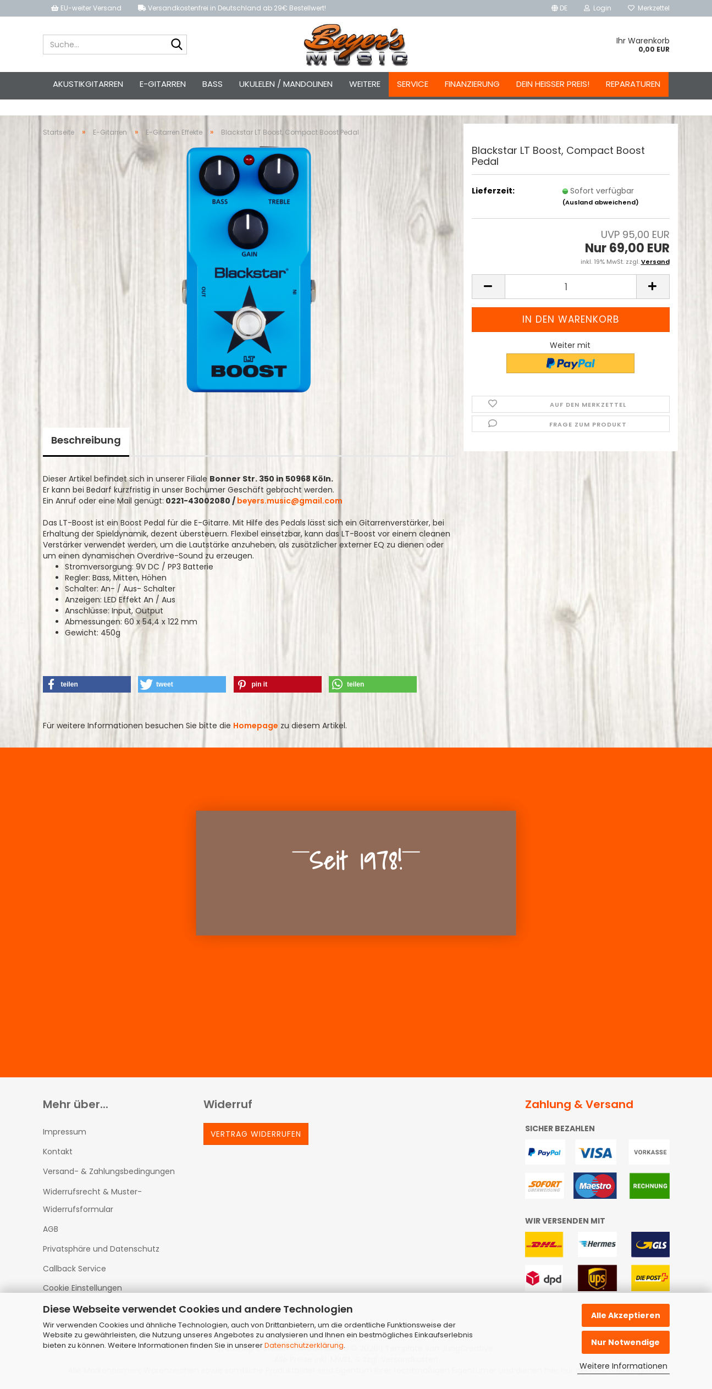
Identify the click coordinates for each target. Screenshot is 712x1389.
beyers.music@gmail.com (290, 500)
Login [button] (597, 8)
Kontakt (58, 1151)
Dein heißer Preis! (552, 84)
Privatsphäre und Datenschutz (101, 1248)
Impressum (64, 1131)
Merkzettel (649, 8)
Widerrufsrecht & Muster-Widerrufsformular (92, 1200)
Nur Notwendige (625, 1342)
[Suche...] (176, 45)
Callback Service (74, 1268)
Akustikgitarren (88, 84)
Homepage (255, 725)
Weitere (364, 84)
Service (412, 84)
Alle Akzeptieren (625, 1315)
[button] (559, 8)
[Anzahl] (571, 286)
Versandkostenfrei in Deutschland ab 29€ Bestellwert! (232, 8)
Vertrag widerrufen (256, 1133)
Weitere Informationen (623, 1365)
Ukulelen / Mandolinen (286, 84)
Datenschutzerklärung (304, 1345)
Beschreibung (86, 440)
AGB (50, 1229)
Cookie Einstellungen (82, 1287)
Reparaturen (633, 84)
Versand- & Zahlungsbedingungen (109, 1171)
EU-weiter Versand (86, 8)
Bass (212, 84)
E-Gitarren (163, 84)
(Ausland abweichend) (600, 202)
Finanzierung (472, 84)
